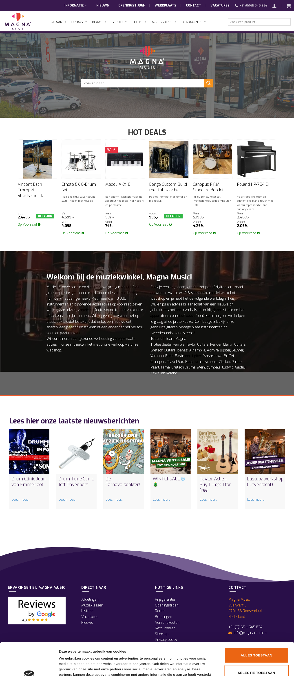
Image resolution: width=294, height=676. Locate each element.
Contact (193, 5)
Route (160, 610)
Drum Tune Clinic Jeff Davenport (76, 482)
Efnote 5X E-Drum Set (79, 187)
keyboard (177, 287)
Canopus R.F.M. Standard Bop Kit (208, 187)
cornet (175, 315)
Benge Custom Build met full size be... (168, 187)
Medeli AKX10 (117, 184)
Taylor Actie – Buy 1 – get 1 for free (215, 484)
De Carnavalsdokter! (123, 482)
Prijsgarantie (165, 599)
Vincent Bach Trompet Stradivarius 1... (31, 190)
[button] (276, 5)
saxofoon (173, 309)
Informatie (75, 5)
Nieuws (102, 5)
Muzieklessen (92, 605)
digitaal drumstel (229, 287)
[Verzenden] (208, 83)
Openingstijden (131, 5)
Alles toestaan (256, 624)
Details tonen (242, 667)
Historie (87, 610)
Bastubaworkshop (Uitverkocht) (265, 482)
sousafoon (194, 315)
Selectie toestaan (256, 642)
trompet (204, 287)
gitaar (191, 287)
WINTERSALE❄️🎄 (169, 482)
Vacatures (220, 5)
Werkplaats (165, 5)
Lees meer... (20, 499)
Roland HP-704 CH (253, 184)
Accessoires (164, 22)
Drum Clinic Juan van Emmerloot (28, 482)
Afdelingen (90, 599)
